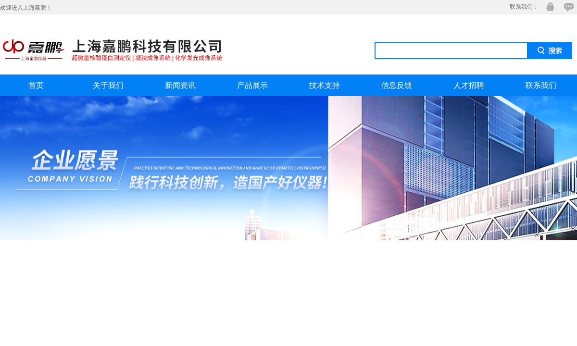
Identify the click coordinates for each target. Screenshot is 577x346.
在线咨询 (567, 7)
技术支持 (324, 85)
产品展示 (252, 85)
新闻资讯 (180, 85)
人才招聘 (468, 85)
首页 (36, 85)
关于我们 (108, 85)
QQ (548, 7)
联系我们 (541, 85)
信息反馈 (396, 85)
